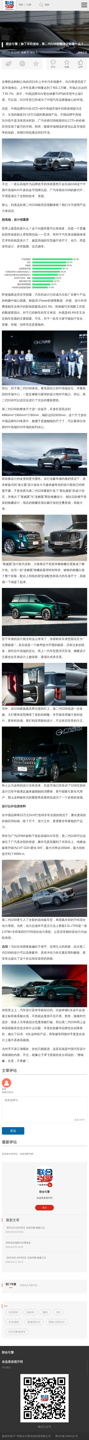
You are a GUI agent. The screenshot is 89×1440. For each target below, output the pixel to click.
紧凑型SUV (34, 1321)
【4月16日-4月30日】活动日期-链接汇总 (26, 1257)
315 (58, 1312)
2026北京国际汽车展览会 (18, 1242)
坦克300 (13, 1312)
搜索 (47, 4)
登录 (4, 1089)
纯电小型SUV (57, 1321)
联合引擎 (44, 1191)
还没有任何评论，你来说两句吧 (17, 1154)
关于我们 (6, 1367)
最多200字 (79, 1120)
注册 (29, 4)
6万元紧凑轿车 (17, 1331)
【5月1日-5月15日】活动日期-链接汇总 (25, 1227)
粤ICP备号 (66, 1436)
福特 (45, 1312)
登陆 (21, 4)
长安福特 (14, 1321)
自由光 (30, 1312)
